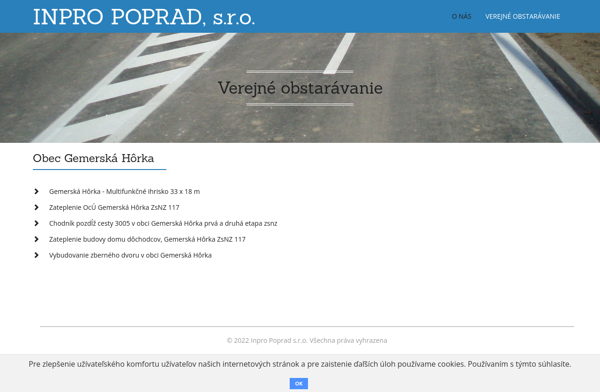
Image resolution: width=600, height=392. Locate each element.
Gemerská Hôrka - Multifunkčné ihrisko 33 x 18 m (124, 191)
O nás (462, 16)
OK (298, 383)
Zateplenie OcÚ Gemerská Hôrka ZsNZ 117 (114, 207)
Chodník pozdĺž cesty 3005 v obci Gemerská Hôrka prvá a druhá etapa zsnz (163, 223)
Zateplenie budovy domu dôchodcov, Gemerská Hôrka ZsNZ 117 (147, 239)
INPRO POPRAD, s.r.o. (144, 16)
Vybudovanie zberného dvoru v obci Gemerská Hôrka (130, 255)
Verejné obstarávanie (523, 16)
